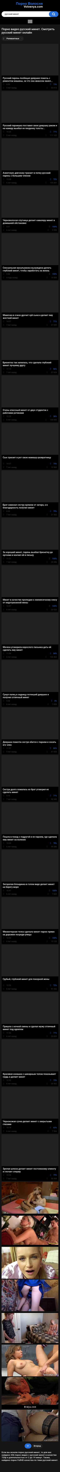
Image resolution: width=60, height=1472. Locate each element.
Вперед (37, 1446)
